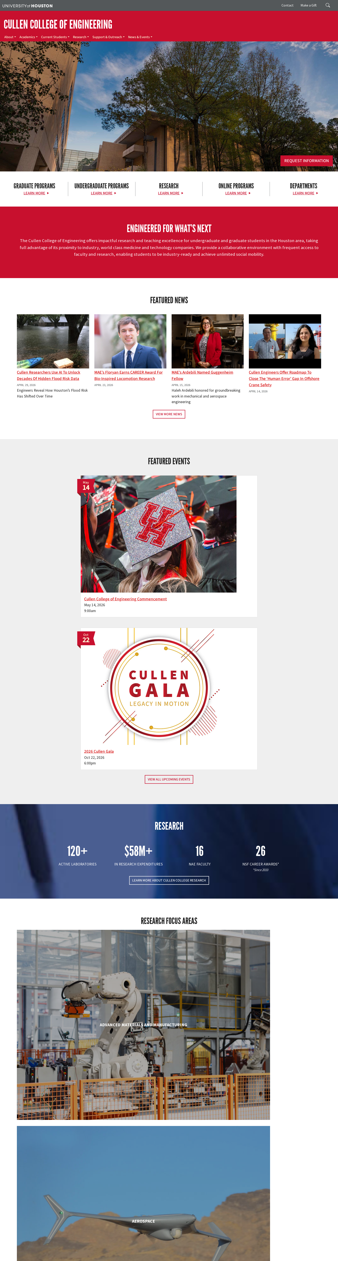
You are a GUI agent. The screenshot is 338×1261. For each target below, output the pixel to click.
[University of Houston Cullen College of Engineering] (58, 1198)
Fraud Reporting (231, 1252)
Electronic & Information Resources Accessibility (136, 1257)
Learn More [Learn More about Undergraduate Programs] (102, 193)
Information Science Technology (169, 1070)
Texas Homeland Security (193, 1252)
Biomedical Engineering (65, 894)
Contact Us (123, 1233)
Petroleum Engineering (169, 1154)
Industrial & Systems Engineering (66, 1070)
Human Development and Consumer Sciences (272, 982)
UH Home (75, 1252)
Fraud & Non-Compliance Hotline (265, 1252)
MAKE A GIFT (273, 1195)
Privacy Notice (317, 1252)
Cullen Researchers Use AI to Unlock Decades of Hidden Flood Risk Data (48, 375)
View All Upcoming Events (169, 579)
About (8, 37)
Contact (288, 5)
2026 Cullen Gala (193, 551)
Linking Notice (297, 1252)
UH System (153, 1252)
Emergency (137, 1252)
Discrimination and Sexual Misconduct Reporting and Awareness (209, 1257)
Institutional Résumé (65, 1257)
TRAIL (214, 1252)
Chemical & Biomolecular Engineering (169, 894)
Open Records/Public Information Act (26, 1257)
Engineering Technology (169, 978)
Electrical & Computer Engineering (65, 978)
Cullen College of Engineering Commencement (116, 551)
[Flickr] (53, 1215)
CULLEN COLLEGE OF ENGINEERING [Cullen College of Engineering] (58, 24)
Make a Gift (309, 5)
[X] (44, 1215)
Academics (27, 37)
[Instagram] (61, 1215)
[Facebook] (36, 1215)
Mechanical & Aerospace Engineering (272, 1070)
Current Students (54, 37)
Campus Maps (118, 1252)
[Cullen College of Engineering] (169, 136)
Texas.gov (168, 1252)
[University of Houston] (27, 5)
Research (79, 37)
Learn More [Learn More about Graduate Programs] (34, 193)
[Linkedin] (70, 1215)
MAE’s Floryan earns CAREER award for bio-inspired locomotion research (128, 375)
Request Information (306, 161)
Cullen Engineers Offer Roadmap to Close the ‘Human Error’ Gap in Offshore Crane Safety (284, 378)
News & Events (139, 37)
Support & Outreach (107, 37)
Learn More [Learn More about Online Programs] (236, 193)
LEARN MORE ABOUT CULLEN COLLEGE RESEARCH (169, 680)
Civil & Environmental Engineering (272, 894)
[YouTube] (78, 1215)
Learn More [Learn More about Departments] (303, 193)
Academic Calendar (95, 1252)
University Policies (264, 1257)
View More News (169, 414)
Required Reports (92, 1257)
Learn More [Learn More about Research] (169, 193)
